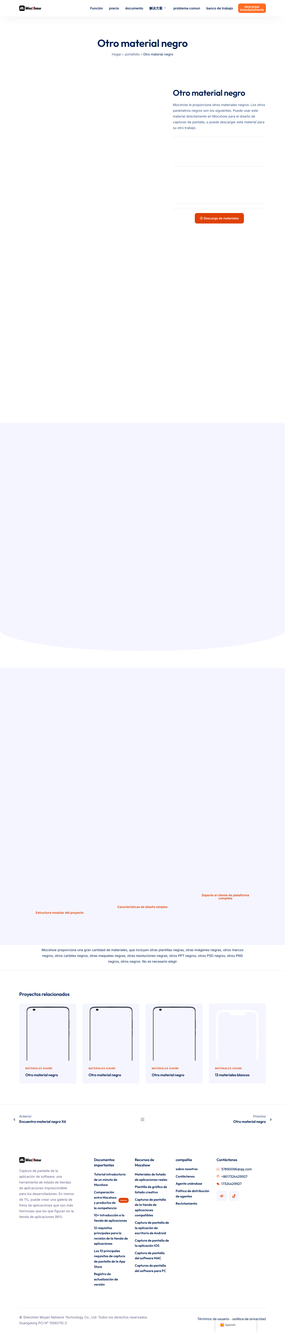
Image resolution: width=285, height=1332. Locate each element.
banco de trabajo (219, 8)
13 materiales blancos (232, 1075)
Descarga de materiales (219, 218)
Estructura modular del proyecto (60, 912)
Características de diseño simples (142, 906)
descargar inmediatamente (252, 8)
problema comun (186, 8)
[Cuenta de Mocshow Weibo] (222, 1196)
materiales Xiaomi (38, 1068)
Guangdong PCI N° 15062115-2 (43, 1323)
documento (134, 8)
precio (114, 8)
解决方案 (157, 8)
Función (96, 8)
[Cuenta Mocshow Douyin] (234, 1196)
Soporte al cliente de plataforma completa (225, 897)
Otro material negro (41, 1075)
